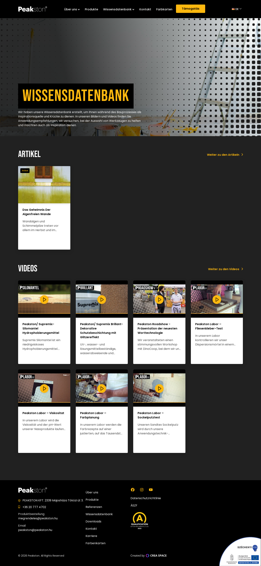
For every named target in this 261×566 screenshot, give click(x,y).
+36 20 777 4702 (34, 507)
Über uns (72, 9)
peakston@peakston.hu (35, 530)
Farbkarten (164, 9)
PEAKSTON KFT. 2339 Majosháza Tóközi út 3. (52, 500)
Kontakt (145, 9)
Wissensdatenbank (118, 9)
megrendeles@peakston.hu (38, 518)
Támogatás (190, 9)
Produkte (91, 9)
